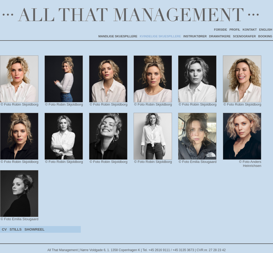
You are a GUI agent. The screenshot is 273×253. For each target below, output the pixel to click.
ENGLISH (265, 29)
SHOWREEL (35, 229)
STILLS (16, 229)
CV (4, 229)
